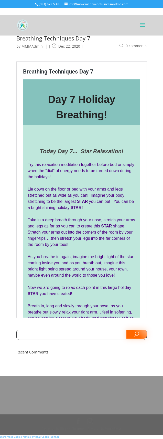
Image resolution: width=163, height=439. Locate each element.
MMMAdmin (32, 46)
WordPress (113, 428)
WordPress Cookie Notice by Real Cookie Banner (29, 436)
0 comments (136, 45)
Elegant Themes (72, 428)
